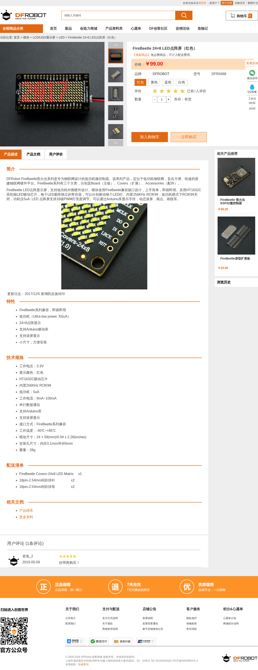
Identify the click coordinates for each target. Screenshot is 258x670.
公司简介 (70, 618)
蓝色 (167, 82)
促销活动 (182, 28)
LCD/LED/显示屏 (44, 37)
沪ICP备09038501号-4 (185, 660)
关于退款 (107, 623)
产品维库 (26, 510)
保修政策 (191, 623)
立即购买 (189, 137)
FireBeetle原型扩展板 (235, 258)
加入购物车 (149, 137)
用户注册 (227, 3)
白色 (181, 82)
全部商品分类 (13, 28)
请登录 (202, 3)
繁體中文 (253, 3)
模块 (26, 37)
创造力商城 (88, 28)
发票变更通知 (150, 623)
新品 (68, 28)
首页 (53, 28)
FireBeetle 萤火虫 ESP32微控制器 (232, 201)
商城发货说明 (110, 628)
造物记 (203, 28)
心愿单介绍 (229, 618)
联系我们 (70, 623)
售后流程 (191, 628)
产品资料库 (114, 28)
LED (61, 37)
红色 (140, 82)
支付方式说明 (110, 618)
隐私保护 (191, 618)
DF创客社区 (158, 28)
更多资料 (26, 517)
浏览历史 (224, 282)
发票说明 (148, 618)
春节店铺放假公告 (153, 628)
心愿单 (136, 28)
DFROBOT (161, 74)
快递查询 (83, 664)
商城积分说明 (231, 623)
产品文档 (33, 154)
